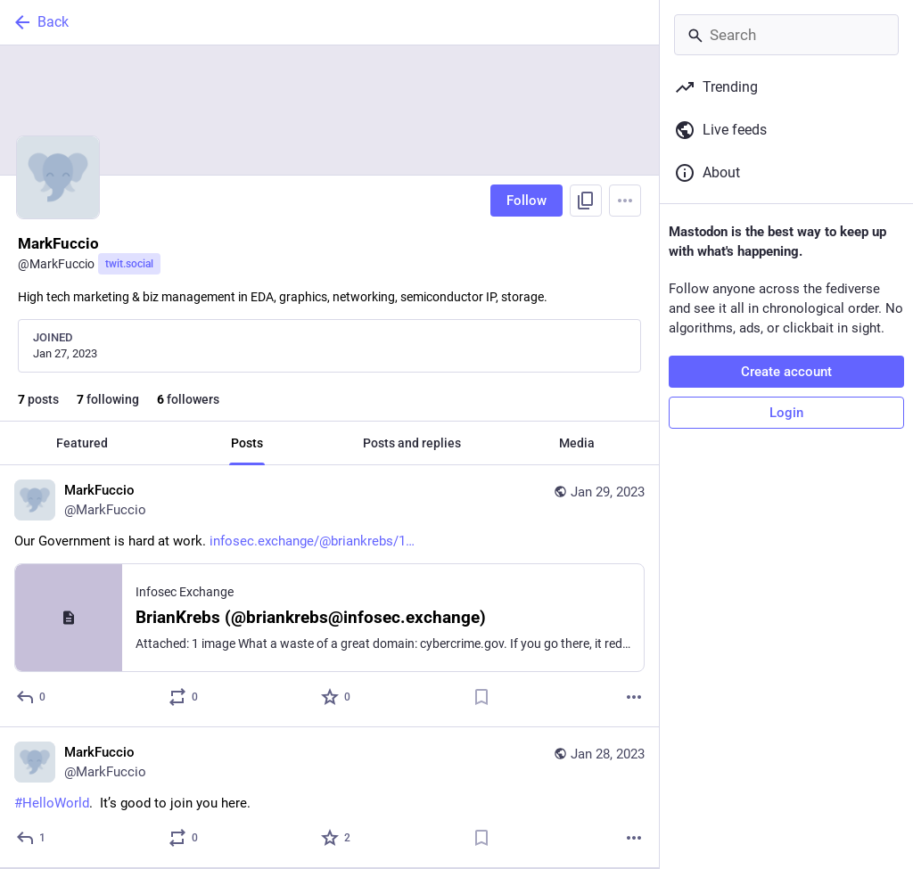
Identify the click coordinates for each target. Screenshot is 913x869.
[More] (634, 697)
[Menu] (625, 200)
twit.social (129, 264)
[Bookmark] (481, 697)
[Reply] (31, 697)
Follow (526, 201)
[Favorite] (336, 697)
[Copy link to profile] (586, 200)
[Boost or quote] (184, 697)
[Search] (786, 34)
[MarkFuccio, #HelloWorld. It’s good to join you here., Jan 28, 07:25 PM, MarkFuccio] (329, 797)
